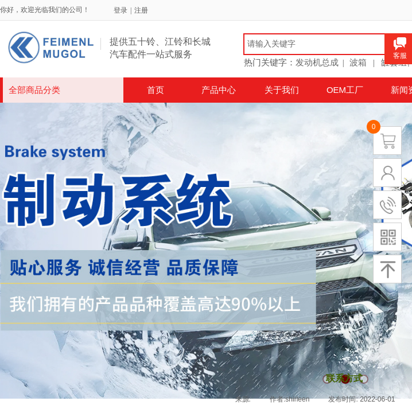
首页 (155, 90)
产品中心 (218, 90)
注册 (141, 10)
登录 (120, 10)
